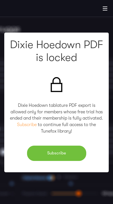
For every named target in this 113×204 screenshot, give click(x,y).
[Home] (23, 9)
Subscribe (27, 124)
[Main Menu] (105, 8)
